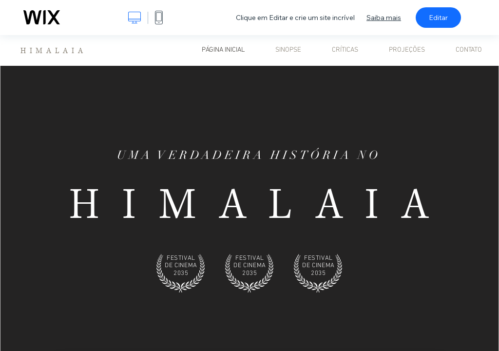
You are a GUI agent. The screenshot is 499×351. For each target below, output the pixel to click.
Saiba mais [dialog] (383, 17)
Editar (438, 17)
